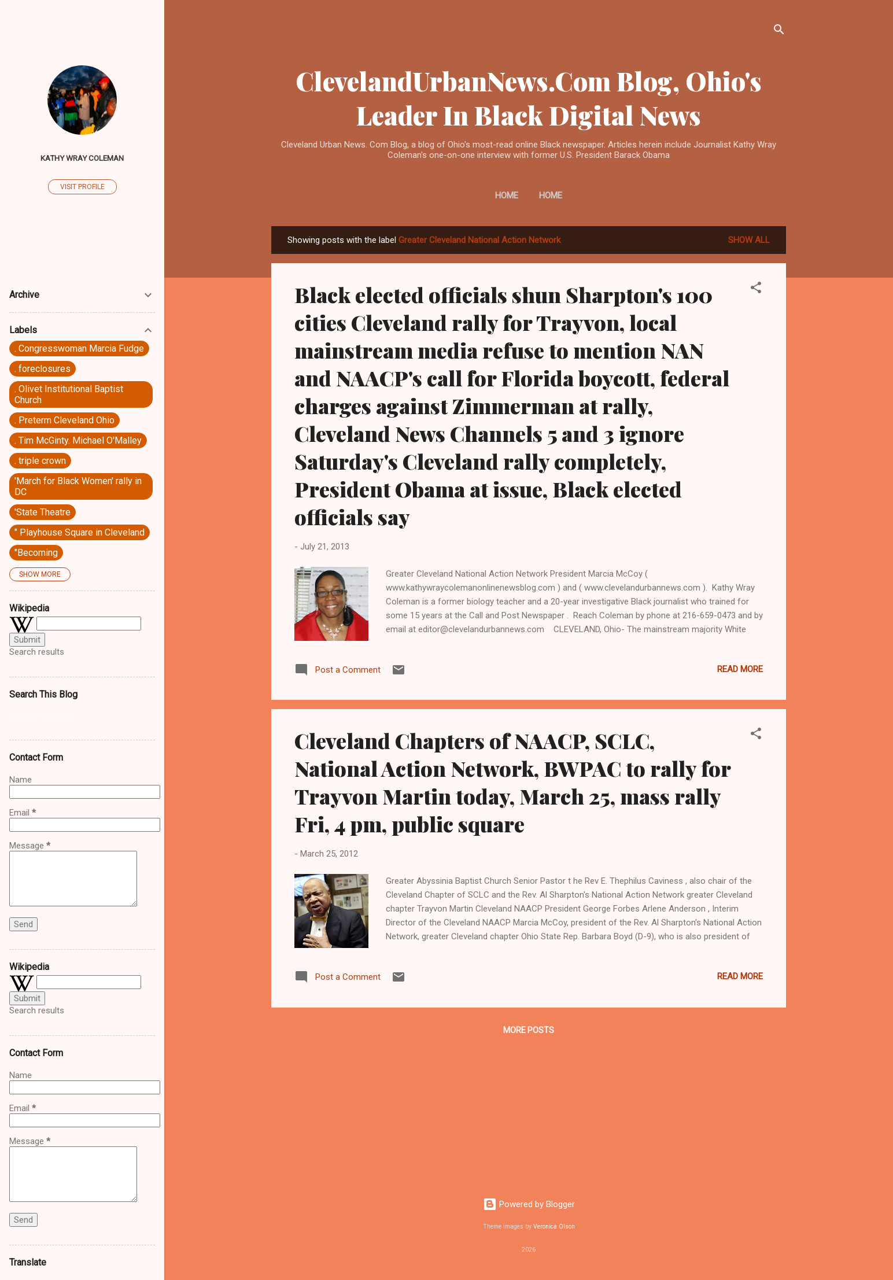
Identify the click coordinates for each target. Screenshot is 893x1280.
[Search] (779, 31)
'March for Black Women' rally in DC (78, 486)
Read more (740, 669)
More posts (528, 1030)
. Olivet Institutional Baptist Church (68, 394)
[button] (756, 289)
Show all (749, 240)
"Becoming (36, 552)
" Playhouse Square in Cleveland (79, 532)
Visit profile (82, 187)
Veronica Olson (554, 1226)
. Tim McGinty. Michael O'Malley (78, 440)
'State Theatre (42, 512)
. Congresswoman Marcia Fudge (79, 348)
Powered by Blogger (529, 1204)
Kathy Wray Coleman (82, 158)
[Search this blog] (82, 717)
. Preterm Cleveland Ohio (64, 420)
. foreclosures (42, 368)
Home (506, 195)
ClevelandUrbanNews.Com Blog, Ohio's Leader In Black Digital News (529, 98)
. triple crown (40, 460)
